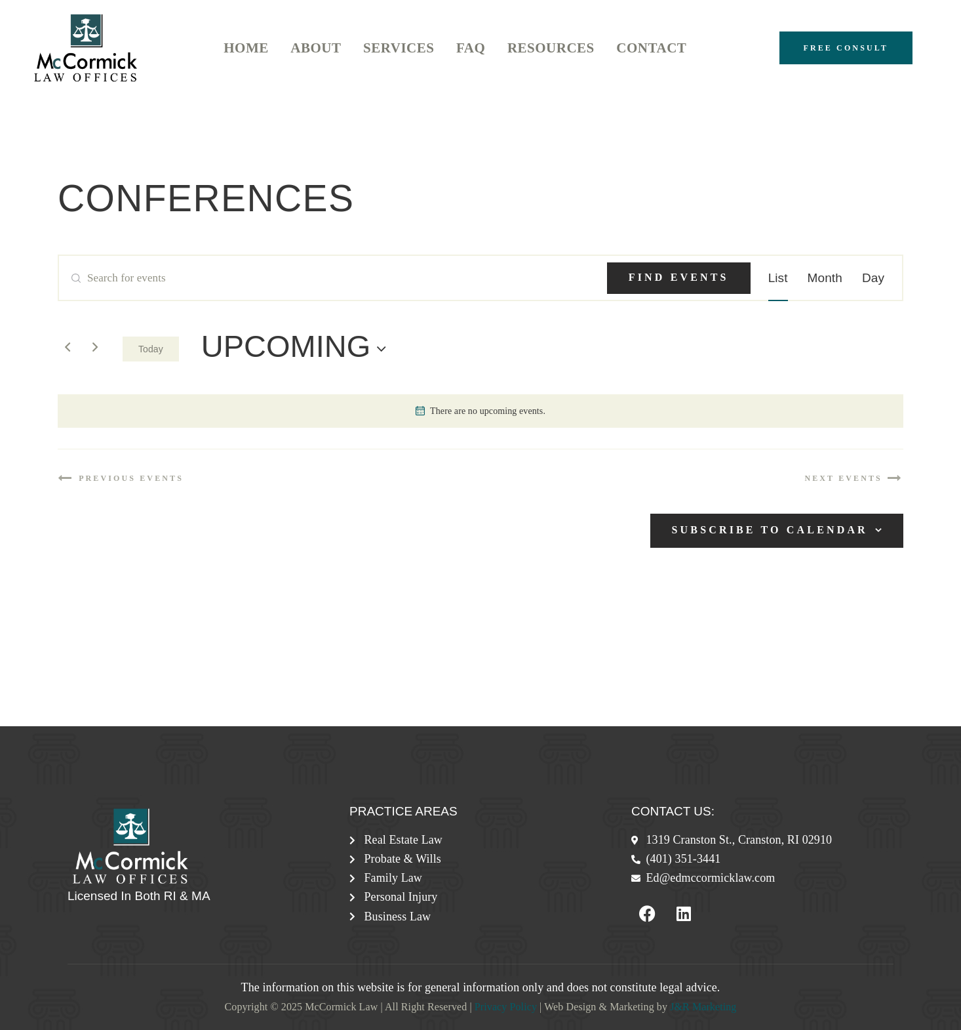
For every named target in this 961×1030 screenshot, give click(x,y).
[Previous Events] (67, 347)
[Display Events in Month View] (825, 278)
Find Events (679, 277)
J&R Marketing (703, 1006)
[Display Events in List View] (778, 278)
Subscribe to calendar (770, 529)
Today (150, 349)
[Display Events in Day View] (873, 278)
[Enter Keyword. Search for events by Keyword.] (333, 278)
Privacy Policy (506, 1006)
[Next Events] (95, 347)
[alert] (480, 411)
